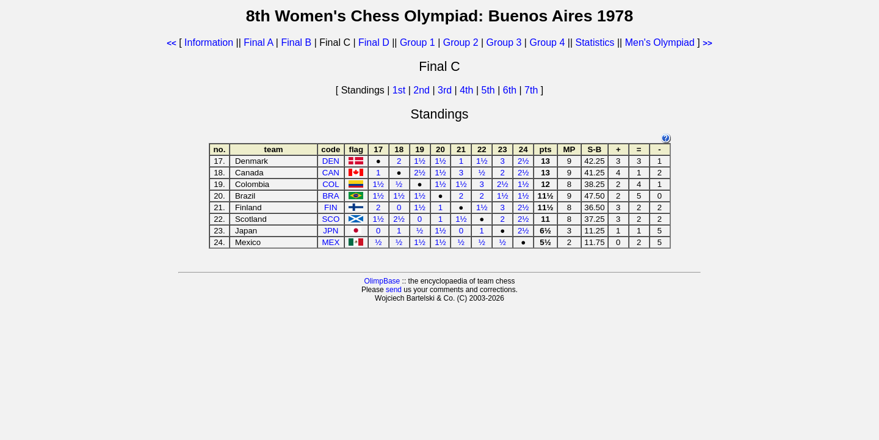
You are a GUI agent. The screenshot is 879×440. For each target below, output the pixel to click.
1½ (419, 161)
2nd (422, 90)
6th (511, 90)
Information (208, 42)
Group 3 (504, 42)
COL (330, 184)
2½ (523, 161)
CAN (330, 172)
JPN (330, 230)
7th (532, 90)
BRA (330, 195)
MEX (330, 242)
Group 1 (417, 42)
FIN (330, 207)
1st (400, 90)
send (394, 289)
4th (468, 90)
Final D (373, 42)
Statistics (594, 42)
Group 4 (547, 42)
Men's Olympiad (660, 42)
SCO (330, 219)
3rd (446, 90)
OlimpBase (382, 281)
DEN (330, 161)
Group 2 (461, 42)
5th (490, 90)
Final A (258, 42)
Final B (296, 42)
